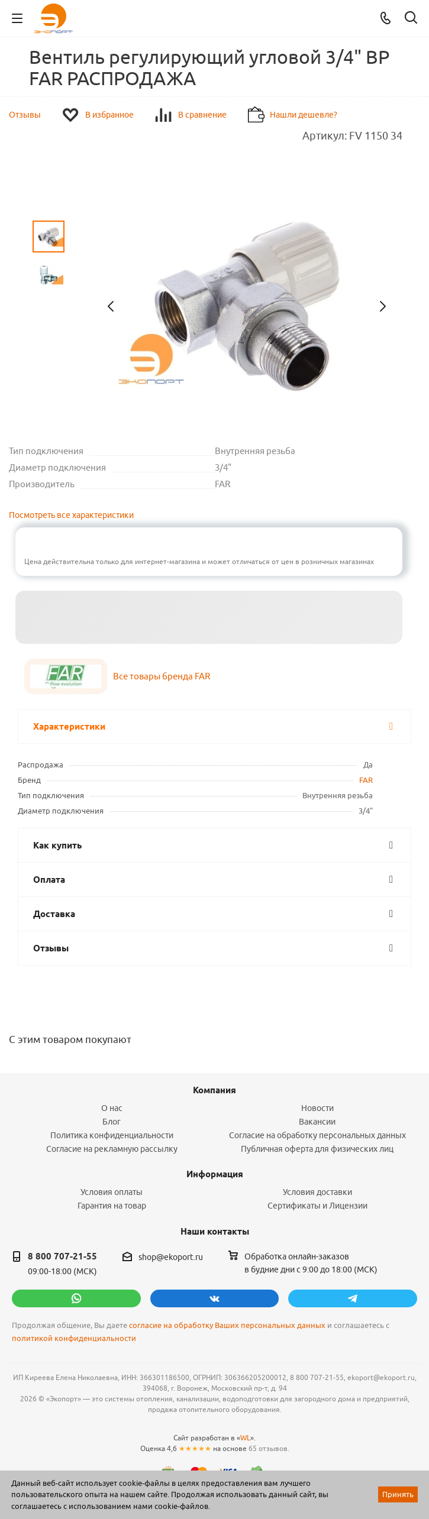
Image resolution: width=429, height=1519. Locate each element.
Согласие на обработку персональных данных (317, 1135)
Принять (398, 1494)
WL (245, 1437)
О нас (111, 1108)
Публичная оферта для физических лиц (317, 1149)
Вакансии (317, 1121)
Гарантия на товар (112, 1205)
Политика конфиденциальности (111, 1135)
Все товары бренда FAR (161, 676)
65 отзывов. (269, 1448)
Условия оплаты (111, 1192)
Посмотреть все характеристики (71, 515)
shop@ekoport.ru (170, 1257)
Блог (111, 1121)
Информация (214, 1174)
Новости (317, 1108)
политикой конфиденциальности (74, 1338)
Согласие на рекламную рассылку (112, 1149)
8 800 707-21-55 (62, 1256)
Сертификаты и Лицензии (317, 1205)
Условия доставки (317, 1192)
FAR (366, 780)
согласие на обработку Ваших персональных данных (227, 1325)
